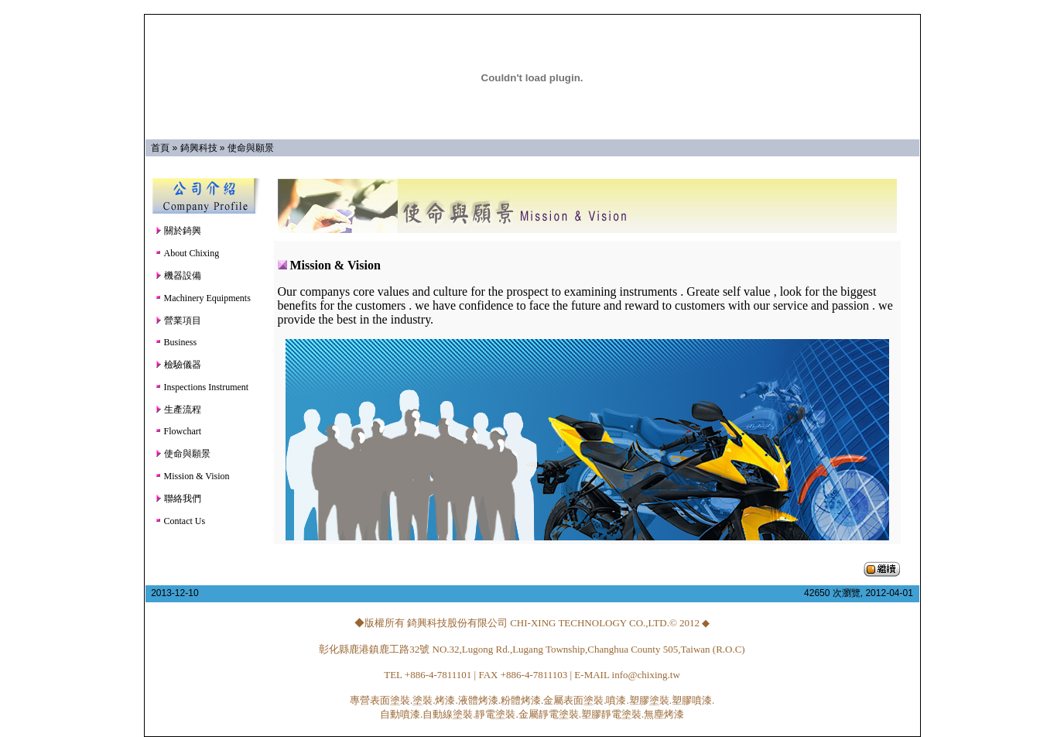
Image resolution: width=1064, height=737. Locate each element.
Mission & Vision (192, 476)
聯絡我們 (178, 498)
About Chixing (187, 253)
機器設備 (178, 275)
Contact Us (180, 521)
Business (176, 342)
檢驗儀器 (178, 364)
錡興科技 (198, 147)
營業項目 (178, 320)
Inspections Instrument (202, 387)
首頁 (160, 147)
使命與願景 (251, 147)
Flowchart (178, 431)
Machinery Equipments (203, 298)
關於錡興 (178, 230)
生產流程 (178, 409)
